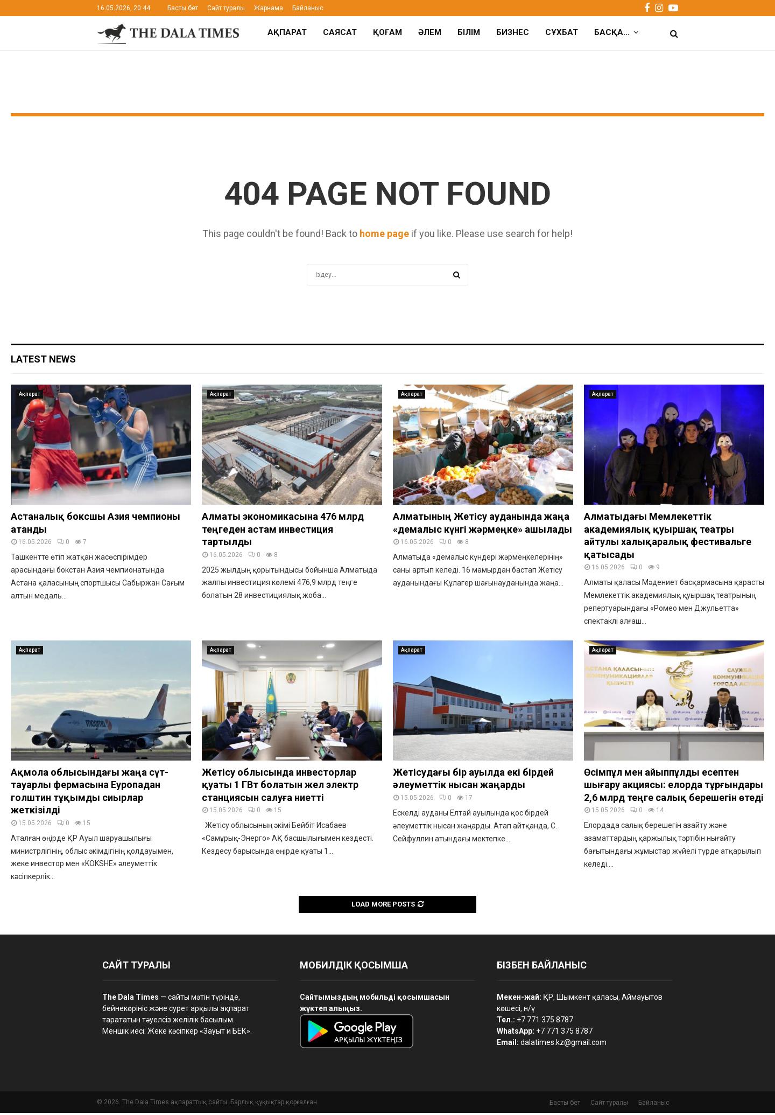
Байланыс (307, 8)
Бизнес (512, 32)
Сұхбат (561, 32)
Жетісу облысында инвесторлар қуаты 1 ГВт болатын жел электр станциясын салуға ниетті (280, 787)
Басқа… (612, 32)
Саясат (340, 32)
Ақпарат (287, 32)
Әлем (429, 32)
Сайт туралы (226, 8)
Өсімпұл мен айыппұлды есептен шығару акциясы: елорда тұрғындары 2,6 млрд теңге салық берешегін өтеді (674, 787)
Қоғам (387, 32)
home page (384, 235)
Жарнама (268, 8)
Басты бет (182, 8)
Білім (468, 32)
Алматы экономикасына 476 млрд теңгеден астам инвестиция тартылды (283, 531)
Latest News (43, 361)
